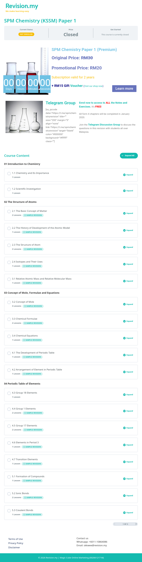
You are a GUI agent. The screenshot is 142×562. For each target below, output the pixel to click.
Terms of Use (15, 539)
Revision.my (22, 6)
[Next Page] (136, 524)
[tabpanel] (71, 95)
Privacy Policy (15, 543)
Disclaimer (14, 547)
